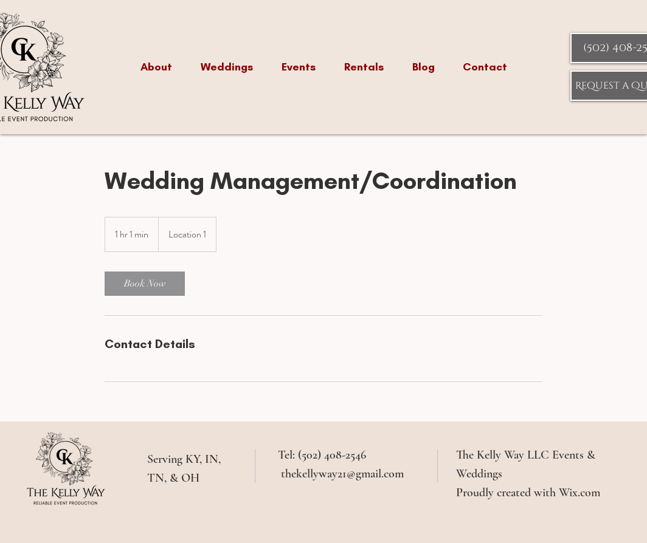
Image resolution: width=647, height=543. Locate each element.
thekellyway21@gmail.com (342, 473)
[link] (145, 284)
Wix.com (579, 492)
